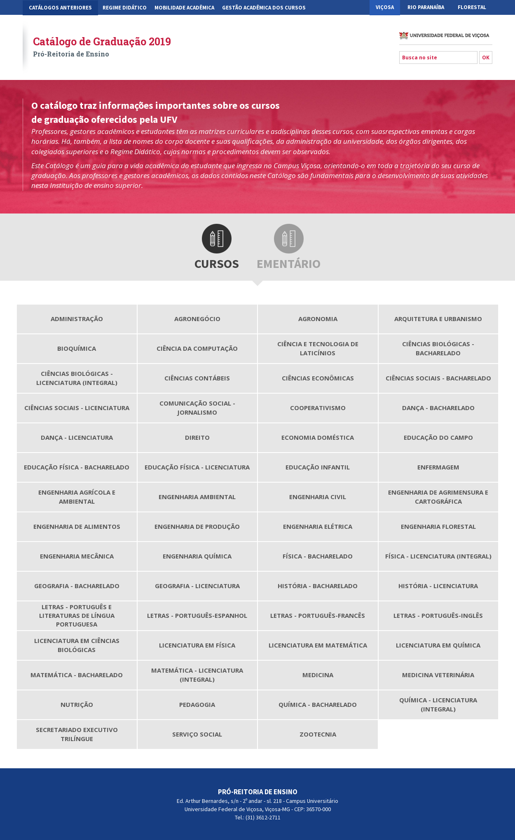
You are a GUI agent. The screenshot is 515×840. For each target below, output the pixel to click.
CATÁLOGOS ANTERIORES (60, 7)
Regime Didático (125, 7)
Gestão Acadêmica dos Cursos (264, 7)
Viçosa (385, 7)
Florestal (472, 7)
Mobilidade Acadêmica (184, 7)
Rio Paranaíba (425, 7)
